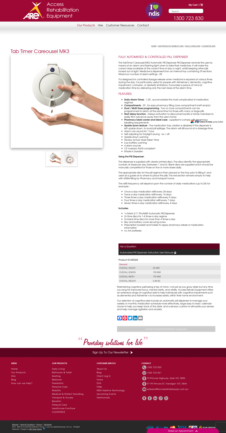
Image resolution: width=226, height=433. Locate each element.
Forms (100, 379)
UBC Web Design (35, 429)
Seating (56, 376)
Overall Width (126, 276)
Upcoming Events (106, 393)
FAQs (99, 386)
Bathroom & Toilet (62, 372)
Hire (100, 25)
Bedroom (57, 379)
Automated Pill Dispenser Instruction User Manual (148, 252)
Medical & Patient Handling (67, 393)
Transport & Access (62, 397)
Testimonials (103, 397)
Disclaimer (48, 424)
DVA (99, 383)
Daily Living (58, 368)
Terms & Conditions (27, 424)
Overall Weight (127, 280)
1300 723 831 (154, 372)
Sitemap (15, 424)
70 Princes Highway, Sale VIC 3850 (166, 378)
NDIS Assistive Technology (111, 390)
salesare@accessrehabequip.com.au (167, 389)
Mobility (56, 390)
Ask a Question (128, 246)
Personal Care (60, 386)
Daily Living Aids (192, 46)
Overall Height (127, 267)
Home (153, 46)
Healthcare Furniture (63, 408)
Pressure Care (59, 404)
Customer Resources (120, 25)
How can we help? (21, 383)
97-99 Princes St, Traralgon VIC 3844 (167, 383)
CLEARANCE (58, 411)
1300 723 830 (154, 367)
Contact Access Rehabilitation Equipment (166, 329)
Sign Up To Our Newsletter (113, 352)
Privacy (39, 424)
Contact (143, 25)
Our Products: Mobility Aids (170, 46)
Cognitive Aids (208, 46)
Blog (13, 379)
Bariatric (56, 401)
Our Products (86, 25)
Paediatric (58, 383)
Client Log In (104, 376)
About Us (102, 368)
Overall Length (127, 272)
